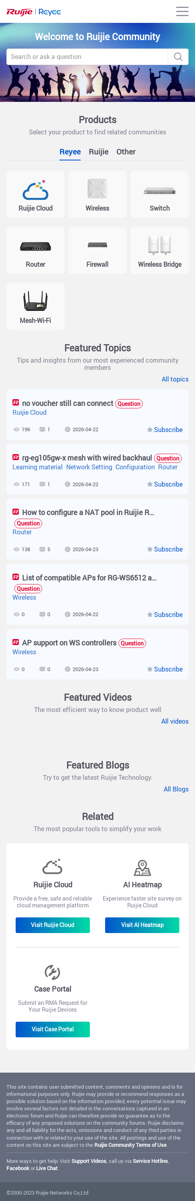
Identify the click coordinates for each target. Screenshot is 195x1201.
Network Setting (89, 467)
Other (126, 151)
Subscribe (168, 430)
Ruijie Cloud (29, 412)
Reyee (70, 151)
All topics (175, 379)
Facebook (17, 1168)
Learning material (37, 467)
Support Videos (88, 1160)
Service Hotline (150, 1160)
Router (167, 467)
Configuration (135, 467)
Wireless (24, 597)
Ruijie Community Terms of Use (130, 1144)
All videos (175, 721)
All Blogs (176, 789)
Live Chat (47, 1168)
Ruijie (98, 151)
